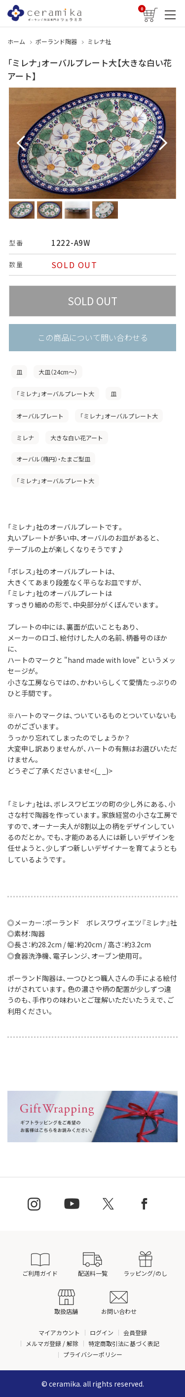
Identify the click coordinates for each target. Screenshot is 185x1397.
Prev (22, 143)
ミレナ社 (99, 41)
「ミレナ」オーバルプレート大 (55, 393)
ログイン (101, 1332)
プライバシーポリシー (92, 1354)
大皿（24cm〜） (57, 372)
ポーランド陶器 (56, 41)
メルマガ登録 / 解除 (52, 1343)
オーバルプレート (40, 416)
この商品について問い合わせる (92, 337)
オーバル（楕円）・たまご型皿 (53, 459)
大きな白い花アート (76, 437)
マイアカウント (59, 1332)
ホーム (16, 41)
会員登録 (135, 1332)
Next (163, 143)
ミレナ (25, 437)
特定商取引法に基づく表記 (123, 1343)
